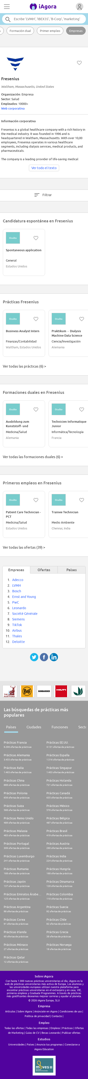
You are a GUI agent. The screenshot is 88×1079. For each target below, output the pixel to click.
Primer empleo (50, 31)
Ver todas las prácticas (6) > (24, 366)
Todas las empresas (37, 1028)
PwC (15, 602)
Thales (17, 636)
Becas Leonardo (51, 1032)
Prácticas (67, 1028)
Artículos (10, 1011)
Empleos (55, 1028)
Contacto (57, 1016)
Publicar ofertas (71, 1032)
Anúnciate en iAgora (45, 1011)
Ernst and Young (24, 597)
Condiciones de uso (71, 1011)
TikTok (17, 625)
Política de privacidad (37, 1016)
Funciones (60, 727)
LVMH (16, 585)
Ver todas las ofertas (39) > (24, 547)
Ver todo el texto (44, 168)
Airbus (17, 630)
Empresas (76, 31)
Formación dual (20, 31)
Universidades (16, 1044)
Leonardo (19, 608)
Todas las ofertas (14, 1028)
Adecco (17, 580)
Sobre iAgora (24, 1011)
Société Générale (25, 613)
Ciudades (34, 727)
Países (11, 727)
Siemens (18, 619)
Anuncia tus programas (49, 1044)
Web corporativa (13, 108)
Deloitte (18, 642)
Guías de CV (32, 1032)
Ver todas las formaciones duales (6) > (33, 457)
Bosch (16, 591)
